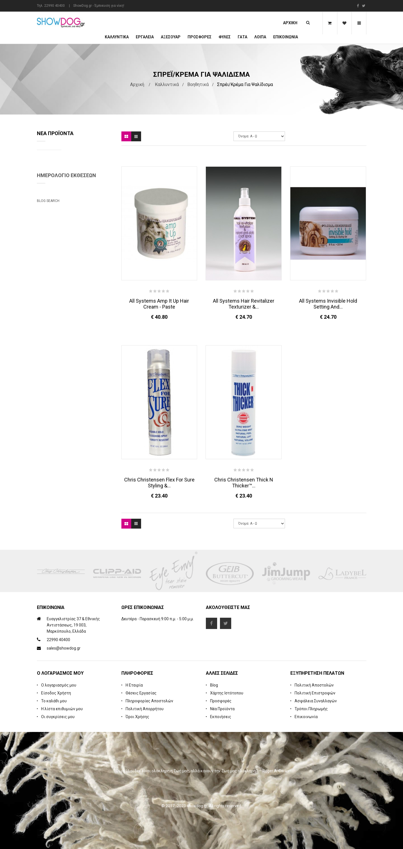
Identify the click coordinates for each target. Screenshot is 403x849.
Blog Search (48, 446)
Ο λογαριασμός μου (58, 685)
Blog (214, 685)
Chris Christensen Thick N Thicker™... (243, 483)
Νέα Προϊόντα (222, 709)
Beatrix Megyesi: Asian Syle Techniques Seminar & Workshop (69, 421)
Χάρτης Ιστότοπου (226, 693)
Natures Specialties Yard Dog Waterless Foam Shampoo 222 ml (87, 165)
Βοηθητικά (198, 84)
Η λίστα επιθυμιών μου (62, 709)
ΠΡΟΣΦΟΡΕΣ (199, 37)
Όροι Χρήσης (137, 716)
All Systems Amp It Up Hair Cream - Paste (159, 304)
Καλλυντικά (117, 37)
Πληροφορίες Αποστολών (149, 701)
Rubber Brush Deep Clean (88, 203)
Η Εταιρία (134, 685)
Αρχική (290, 23)
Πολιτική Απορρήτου (145, 709)
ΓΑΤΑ (242, 37)
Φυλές (225, 37)
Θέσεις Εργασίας (141, 693)
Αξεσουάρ (171, 37)
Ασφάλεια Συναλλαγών (316, 701)
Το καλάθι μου (54, 701)
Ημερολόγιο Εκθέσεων (66, 295)
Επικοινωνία (285, 37)
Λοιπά (260, 37)
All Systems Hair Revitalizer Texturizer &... (243, 304)
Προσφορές (220, 701)
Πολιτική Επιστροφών (315, 693)
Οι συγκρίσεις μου (58, 716)
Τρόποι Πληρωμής (311, 709)
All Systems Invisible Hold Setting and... (328, 304)
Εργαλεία (145, 37)
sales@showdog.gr (64, 648)
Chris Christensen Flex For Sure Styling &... (159, 483)
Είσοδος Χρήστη (56, 693)
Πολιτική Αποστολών (314, 685)
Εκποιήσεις (220, 716)
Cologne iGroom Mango (86, 245)
